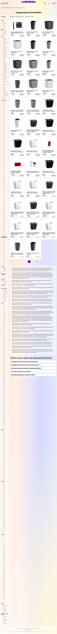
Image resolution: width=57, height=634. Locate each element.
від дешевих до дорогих (29, 16)
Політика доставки (31, 631)
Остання (36, 261)
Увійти (54, 3)
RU (50, 3)
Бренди (28, 630)
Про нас (43, 631)
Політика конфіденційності (22, 631)
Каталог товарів (5, 3)
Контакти (47, 631)
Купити (22, 35)
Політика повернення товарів (12, 631)
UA (48, 3)
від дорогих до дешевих (19, 16)
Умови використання (38, 631)
